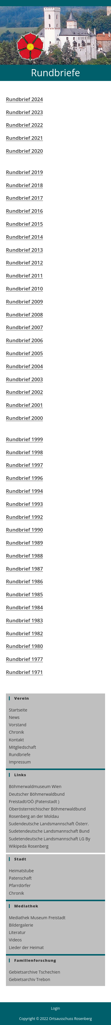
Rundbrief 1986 (24, 581)
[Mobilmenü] (96, 35)
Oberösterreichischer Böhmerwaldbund (47, 809)
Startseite (18, 710)
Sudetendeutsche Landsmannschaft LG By (49, 839)
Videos (15, 940)
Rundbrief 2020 (24, 150)
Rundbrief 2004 (24, 366)
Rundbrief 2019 (24, 172)
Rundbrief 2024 (24, 99)
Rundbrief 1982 (24, 633)
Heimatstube (21, 870)
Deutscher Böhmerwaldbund (37, 794)
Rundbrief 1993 (24, 504)
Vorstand (17, 724)
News (14, 717)
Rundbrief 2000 (24, 418)
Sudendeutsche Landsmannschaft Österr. (49, 823)
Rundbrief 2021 (24, 137)
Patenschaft (20, 878)
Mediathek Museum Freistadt (37, 917)
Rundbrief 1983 (24, 620)
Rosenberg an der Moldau (34, 816)
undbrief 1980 (26, 646)
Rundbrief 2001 (24, 405)
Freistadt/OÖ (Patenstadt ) (34, 801)
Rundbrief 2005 (24, 353)
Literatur (17, 932)
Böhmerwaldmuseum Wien (35, 786)
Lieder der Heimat (26, 947)
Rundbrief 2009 (24, 301)
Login (55, 1008)
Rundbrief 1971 (24, 672)
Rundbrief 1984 (24, 607)
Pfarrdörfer (19, 885)
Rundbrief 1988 (24, 555)
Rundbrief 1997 (24, 465)
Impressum (20, 762)
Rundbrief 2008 (24, 314)
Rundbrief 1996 (24, 478)
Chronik (16, 732)
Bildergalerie (21, 925)
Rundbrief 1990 (24, 529)
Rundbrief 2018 (24, 185)
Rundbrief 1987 (24, 568)
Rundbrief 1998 (24, 452)
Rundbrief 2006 (24, 340)
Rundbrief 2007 (24, 327)
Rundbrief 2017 (24, 197)
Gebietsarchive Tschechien (34, 972)
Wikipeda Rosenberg (29, 846)
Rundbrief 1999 (24, 439)
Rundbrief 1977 (24, 659)
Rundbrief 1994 (24, 491)
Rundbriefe (19, 754)
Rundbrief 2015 (24, 223)
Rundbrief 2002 (24, 392)
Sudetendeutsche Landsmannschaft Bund (49, 831)
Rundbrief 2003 (24, 379)
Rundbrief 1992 (24, 517)
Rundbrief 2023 (24, 112)
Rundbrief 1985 (24, 594)
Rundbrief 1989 (24, 542)
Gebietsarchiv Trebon (29, 979)
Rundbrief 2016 (24, 210)
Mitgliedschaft (22, 747)
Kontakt (16, 740)
